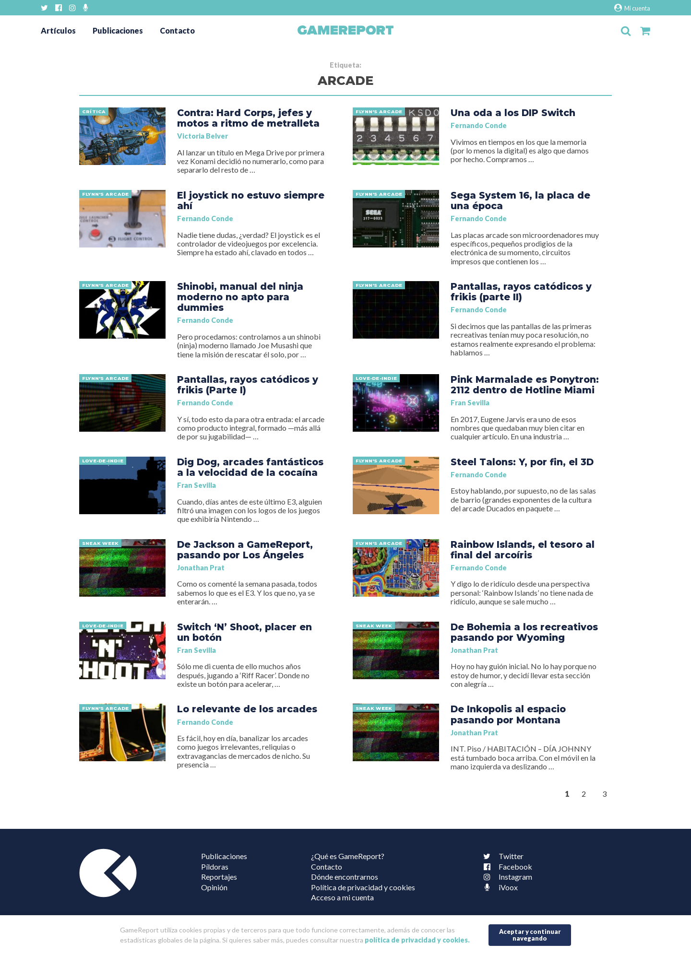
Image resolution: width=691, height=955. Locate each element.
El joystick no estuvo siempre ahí (250, 200)
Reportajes (219, 876)
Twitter (501, 856)
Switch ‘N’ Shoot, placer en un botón (244, 632)
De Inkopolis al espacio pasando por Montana (508, 714)
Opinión (214, 887)
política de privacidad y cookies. (417, 940)
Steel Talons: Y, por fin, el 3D (522, 462)
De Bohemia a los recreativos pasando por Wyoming (524, 632)
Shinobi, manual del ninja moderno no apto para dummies (240, 297)
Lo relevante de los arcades (247, 709)
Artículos (58, 30)
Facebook (505, 866)
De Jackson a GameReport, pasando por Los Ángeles (245, 550)
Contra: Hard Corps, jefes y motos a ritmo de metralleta (248, 118)
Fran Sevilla (470, 403)
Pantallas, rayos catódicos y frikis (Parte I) (247, 385)
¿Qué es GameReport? (347, 856)
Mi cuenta (632, 8)
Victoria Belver (202, 136)
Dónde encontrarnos (344, 876)
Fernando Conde (479, 125)
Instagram (505, 876)
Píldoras (214, 866)
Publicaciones (118, 30)
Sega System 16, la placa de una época (520, 200)
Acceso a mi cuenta (342, 897)
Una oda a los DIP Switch (513, 112)
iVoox (498, 887)
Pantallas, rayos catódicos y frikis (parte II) (521, 292)
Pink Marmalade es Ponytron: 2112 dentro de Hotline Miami (525, 385)
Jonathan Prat (201, 568)
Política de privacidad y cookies (363, 887)
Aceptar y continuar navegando (530, 934)
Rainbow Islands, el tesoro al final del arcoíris (523, 550)
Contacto (177, 30)
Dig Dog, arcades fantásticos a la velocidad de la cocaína (250, 467)
